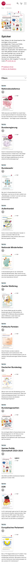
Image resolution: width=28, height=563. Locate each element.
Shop (2, 8)
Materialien (9, 8)
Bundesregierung (9, 127)
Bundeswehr (7, 168)
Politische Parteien (9, 327)
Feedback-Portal (8, 67)
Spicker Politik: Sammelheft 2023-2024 (12, 449)
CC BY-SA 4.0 (11, 61)
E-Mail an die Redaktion (8, 69)
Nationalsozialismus (10, 89)
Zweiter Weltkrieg (9, 286)
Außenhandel (7, 208)
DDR (3, 487)
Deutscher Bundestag (11, 367)
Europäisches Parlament (12, 527)
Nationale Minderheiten (12, 247)
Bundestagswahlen (10, 408)
